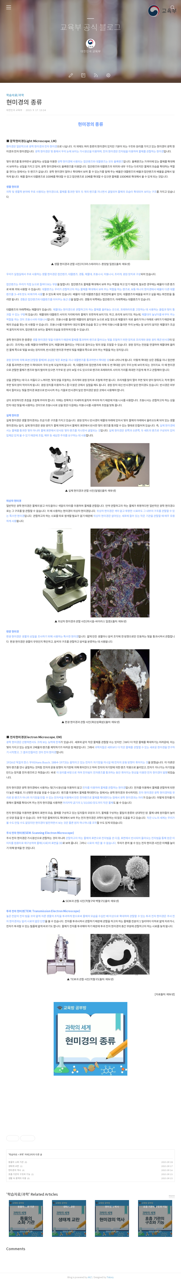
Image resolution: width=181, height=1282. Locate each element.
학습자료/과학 (15, 95)
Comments (15, 1249)
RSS (96, 75)
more (172, 1195)
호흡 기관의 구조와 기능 (19, 1174)
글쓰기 (71, 75)
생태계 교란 (13, 1166)
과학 (21, 1154)
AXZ (90, 1277)
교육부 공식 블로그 (90, 27)
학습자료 (13, 1154)
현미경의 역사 (14, 1170)
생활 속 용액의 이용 (17, 1178)
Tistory (110, 1277)
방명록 (84, 75)
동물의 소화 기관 (16, 1162)
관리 (109, 75)
